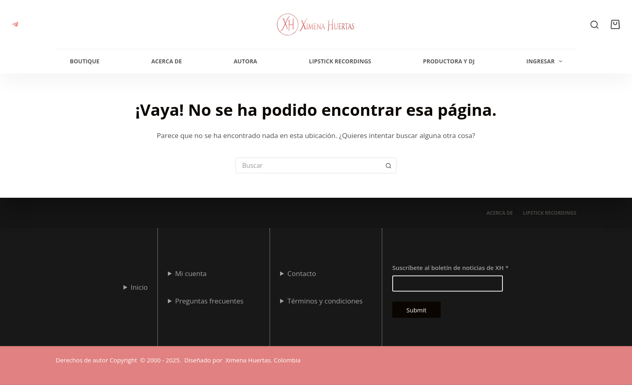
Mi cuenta (191, 273)
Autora (245, 61)
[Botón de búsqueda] (389, 165)
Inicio (139, 286)
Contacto (301, 273)
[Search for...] (308, 165)
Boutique (84, 61)
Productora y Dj (449, 61)
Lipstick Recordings (340, 61)
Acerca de (166, 61)
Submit (416, 309)
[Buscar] (594, 25)
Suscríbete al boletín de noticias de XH (450, 267)
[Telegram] (15, 24)
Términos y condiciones (324, 300)
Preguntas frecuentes (209, 300)
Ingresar (545, 61)
